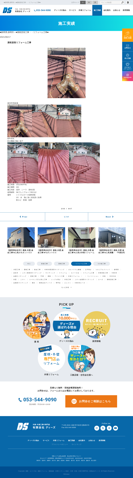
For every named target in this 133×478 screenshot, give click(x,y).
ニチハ (22, 279)
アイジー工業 (59, 276)
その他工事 (102, 263)
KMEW (114, 273)
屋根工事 (61, 263)
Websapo (66, 474)
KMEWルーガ (80, 283)
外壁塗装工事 (103, 273)
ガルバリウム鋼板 (74, 269)
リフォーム (63, 273)
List (66, 217)
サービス (72, 10)
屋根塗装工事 (112, 279)
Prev (24, 216)
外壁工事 (17, 269)
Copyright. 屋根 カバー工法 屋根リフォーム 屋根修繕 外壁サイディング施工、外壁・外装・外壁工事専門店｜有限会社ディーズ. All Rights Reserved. (66, 471)
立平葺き (88, 269)
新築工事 (44, 263)
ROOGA (113, 276)
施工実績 (97, 10)
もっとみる (66, 287)
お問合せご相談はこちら (91, 401)
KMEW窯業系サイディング (54, 269)
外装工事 (67, 279)
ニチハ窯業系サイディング (32, 273)
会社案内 (106, 10)
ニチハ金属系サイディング (84, 279)
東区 (33, 283)
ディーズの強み (60, 10)
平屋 (42, 276)
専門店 (58, 283)
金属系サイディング (20, 283)
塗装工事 (33, 276)
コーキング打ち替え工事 (38, 279)
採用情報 (126, 10)
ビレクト (67, 283)
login (128, 2)
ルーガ (100, 279)
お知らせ (116, 10)
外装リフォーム (85, 10)
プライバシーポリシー (60, 444)
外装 (104, 276)
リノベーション (93, 276)
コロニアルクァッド (103, 269)
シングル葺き (56, 279)
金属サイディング (20, 276)
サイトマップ (76, 444)
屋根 (49, 276)
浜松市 (15, 273)
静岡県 (116, 269)
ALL (29, 263)
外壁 (15, 279)
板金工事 (37, 269)
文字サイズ (75, 2)
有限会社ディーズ (45, 283)
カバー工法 (75, 273)
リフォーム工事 (81, 263)
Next (108, 216)
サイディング (50, 273)
